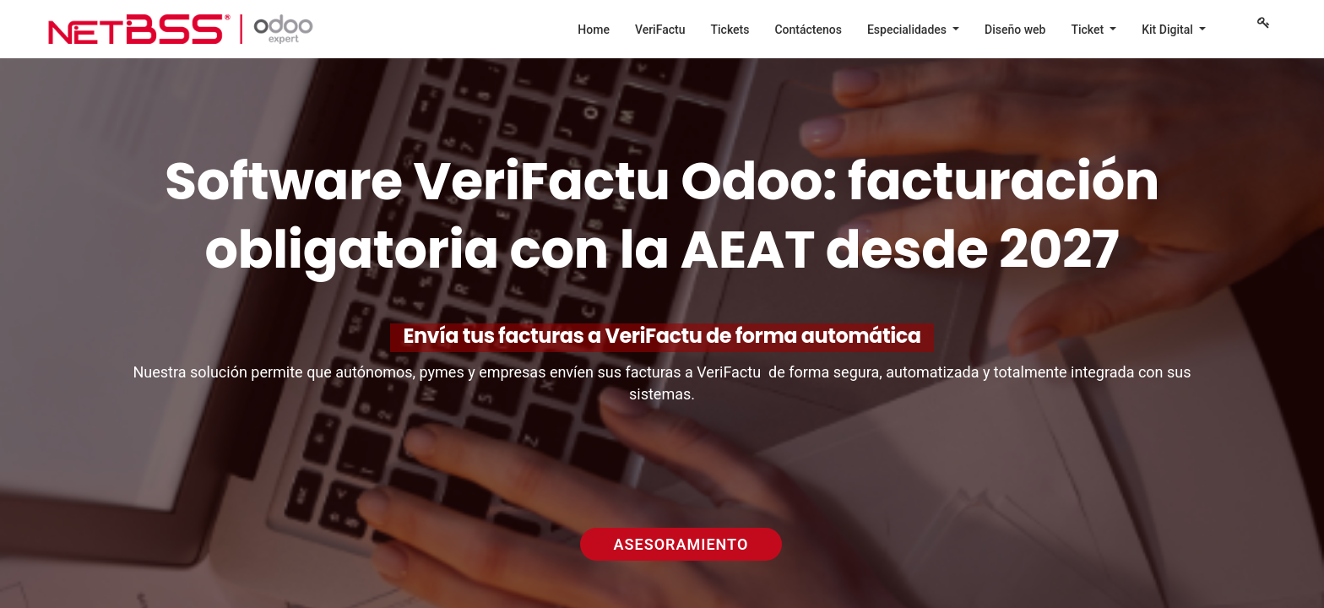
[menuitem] (593, 29)
